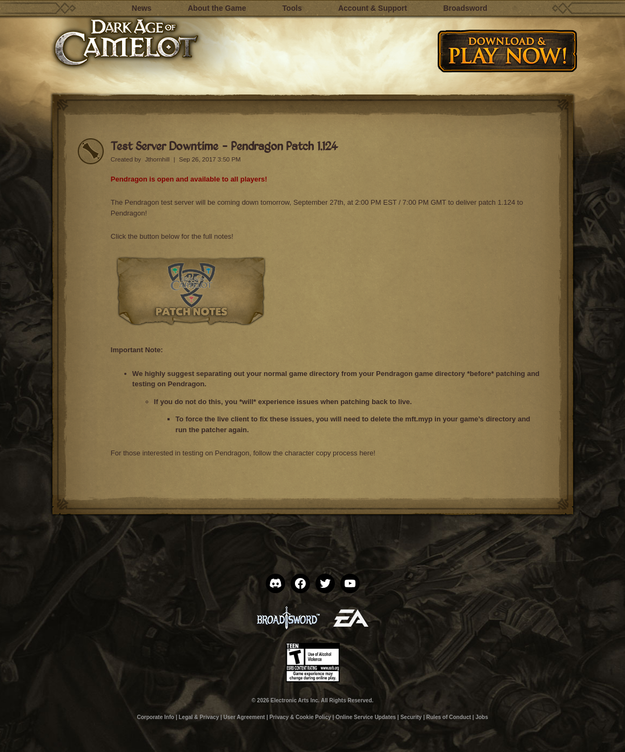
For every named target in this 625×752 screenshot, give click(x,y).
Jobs (481, 717)
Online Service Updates (365, 717)
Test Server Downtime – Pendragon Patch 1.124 (224, 145)
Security (410, 717)
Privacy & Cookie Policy (300, 717)
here (366, 453)
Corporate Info (155, 717)
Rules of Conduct (448, 717)
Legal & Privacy (199, 717)
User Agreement (244, 717)
